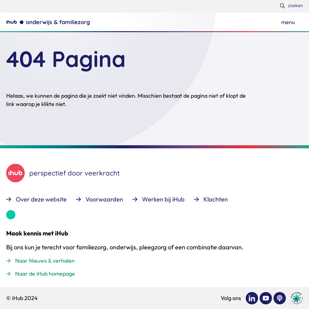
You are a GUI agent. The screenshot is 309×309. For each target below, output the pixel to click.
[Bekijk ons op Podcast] (280, 298)
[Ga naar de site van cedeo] (296, 298)
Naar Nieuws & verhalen (45, 260)
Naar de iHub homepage (45, 273)
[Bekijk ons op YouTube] (266, 298)
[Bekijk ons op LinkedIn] (252, 298)
